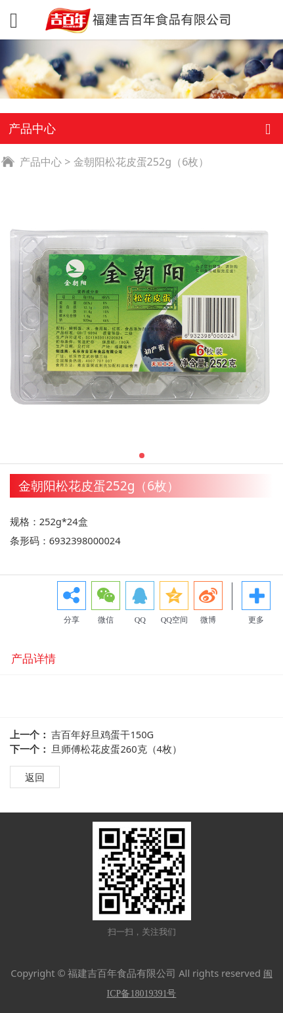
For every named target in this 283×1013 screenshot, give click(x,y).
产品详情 (33, 658)
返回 (35, 777)
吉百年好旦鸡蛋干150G (102, 734)
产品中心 (41, 161)
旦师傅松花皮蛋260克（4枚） (116, 748)
